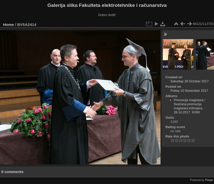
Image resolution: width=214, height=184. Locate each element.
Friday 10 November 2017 (189, 91)
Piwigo (209, 179)
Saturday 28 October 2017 (189, 81)
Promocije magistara (189, 100)
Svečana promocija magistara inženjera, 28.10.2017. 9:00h (188, 108)
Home (8, 24)
